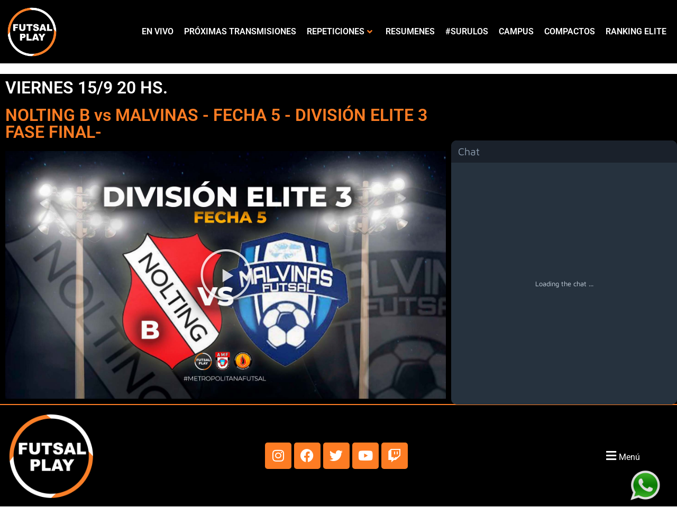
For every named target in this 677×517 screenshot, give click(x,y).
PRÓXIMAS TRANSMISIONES (240, 31)
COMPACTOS (569, 31)
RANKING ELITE (636, 31)
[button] (225, 274)
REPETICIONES (339, 31)
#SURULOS (466, 31)
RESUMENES (410, 31)
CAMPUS (516, 31)
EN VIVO (157, 31)
